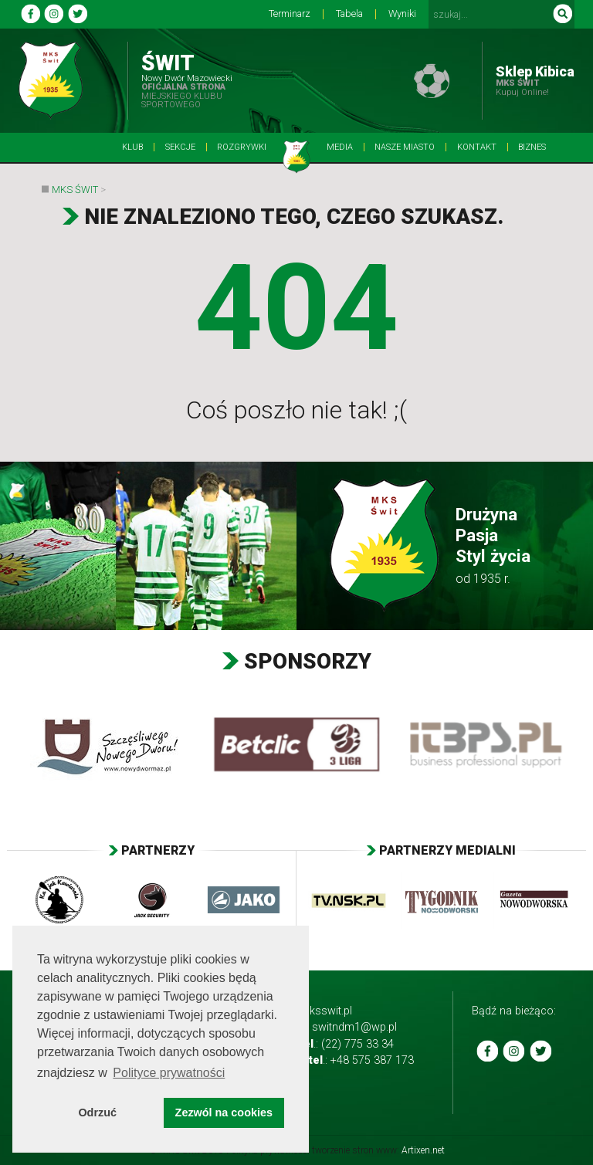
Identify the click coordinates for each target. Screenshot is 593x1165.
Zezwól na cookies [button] (224, 1112)
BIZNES (532, 147)
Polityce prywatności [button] (169, 1072)
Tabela (349, 14)
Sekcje (180, 147)
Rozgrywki (241, 147)
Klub (132, 147)
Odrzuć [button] (97, 1112)
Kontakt (476, 147)
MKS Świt (75, 189)
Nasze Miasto (404, 147)
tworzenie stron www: (378, 1150)
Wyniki (402, 14)
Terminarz (289, 14)
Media (340, 147)
